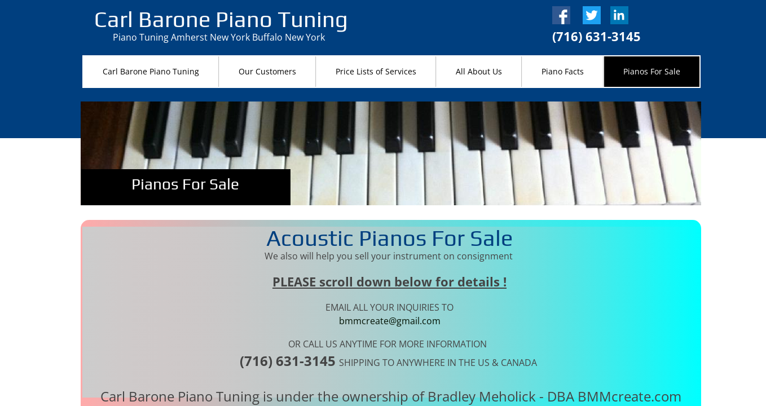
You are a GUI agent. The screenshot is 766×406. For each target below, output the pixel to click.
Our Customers (267, 71)
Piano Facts (563, 71)
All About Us (479, 71)
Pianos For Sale (651, 71)
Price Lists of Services (376, 71)
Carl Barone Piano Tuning (151, 71)
